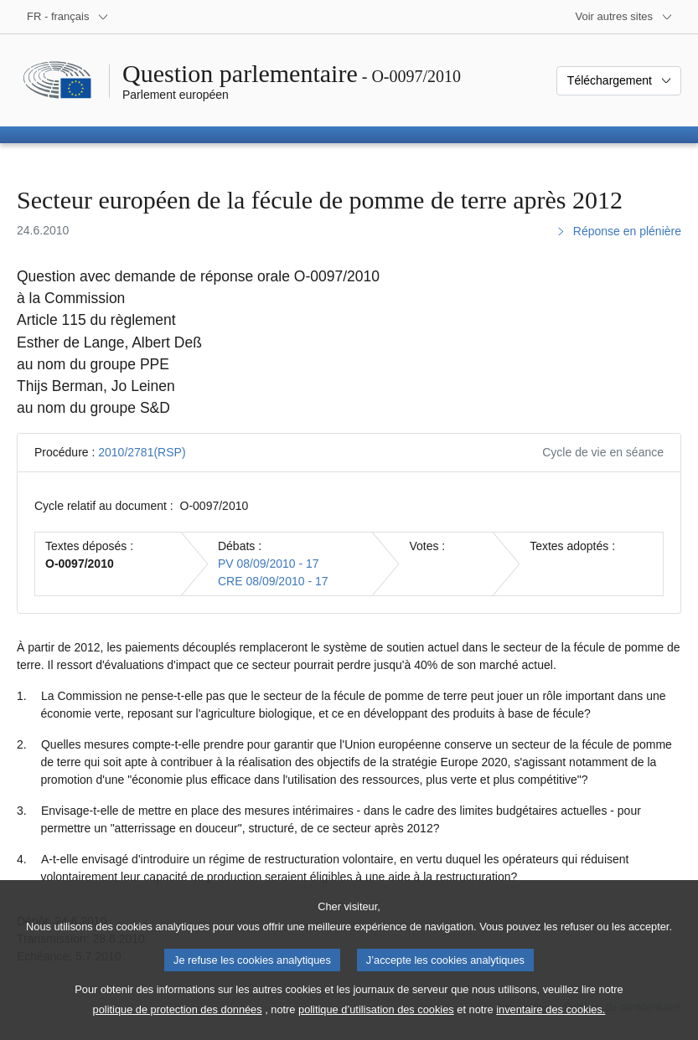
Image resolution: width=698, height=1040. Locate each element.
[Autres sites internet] (624, 16)
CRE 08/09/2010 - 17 (273, 581)
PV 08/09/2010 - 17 (268, 563)
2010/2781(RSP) (141, 452)
